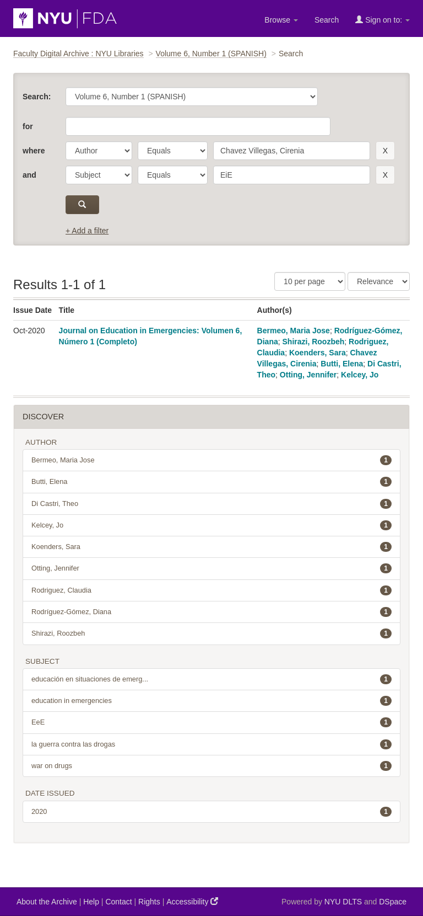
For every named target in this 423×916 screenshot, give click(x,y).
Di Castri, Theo (211, 504)
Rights (149, 901)
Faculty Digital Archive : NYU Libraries (78, 53)
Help (91, 901)
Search (326, 19)
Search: (37, 96)
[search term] (291, 150)
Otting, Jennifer (308, 374)
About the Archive (47, 901)
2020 (211, 812)
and (29, 175)
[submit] (82, 204)
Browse (281, 19)
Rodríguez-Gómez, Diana (211, 612)
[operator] (173, 150)
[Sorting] (379, 281)
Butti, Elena (342, 363)
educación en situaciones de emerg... (211, 679)
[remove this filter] (385, 150)
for (28, 126)
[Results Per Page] (309, 281)
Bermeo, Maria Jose (293, 330)
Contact (118, 901)
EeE (211, 722)
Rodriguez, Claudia (211, 590)
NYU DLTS (343, 901)
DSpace (392, 901)
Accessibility (192, 901)
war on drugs (211, 766)
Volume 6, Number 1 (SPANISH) (211, 53)
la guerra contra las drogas (211, 744)
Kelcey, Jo (359, 374)
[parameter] (99, 150)
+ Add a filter (87, 230)
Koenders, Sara (317, 352)
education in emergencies (211, 701)
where (34, 150)
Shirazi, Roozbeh (314, 341)
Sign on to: (382, 19)
